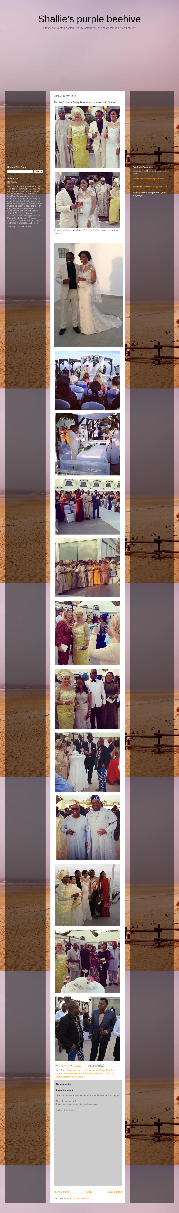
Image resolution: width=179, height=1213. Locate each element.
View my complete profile (19, 226)
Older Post (115, 1191)
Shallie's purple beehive (89, 18)
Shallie (14, 182)
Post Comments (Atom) (78, 1198)
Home (89, 1191)
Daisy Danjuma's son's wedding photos (79, 1070)
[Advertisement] (89, 61)
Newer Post (61, 1191)
